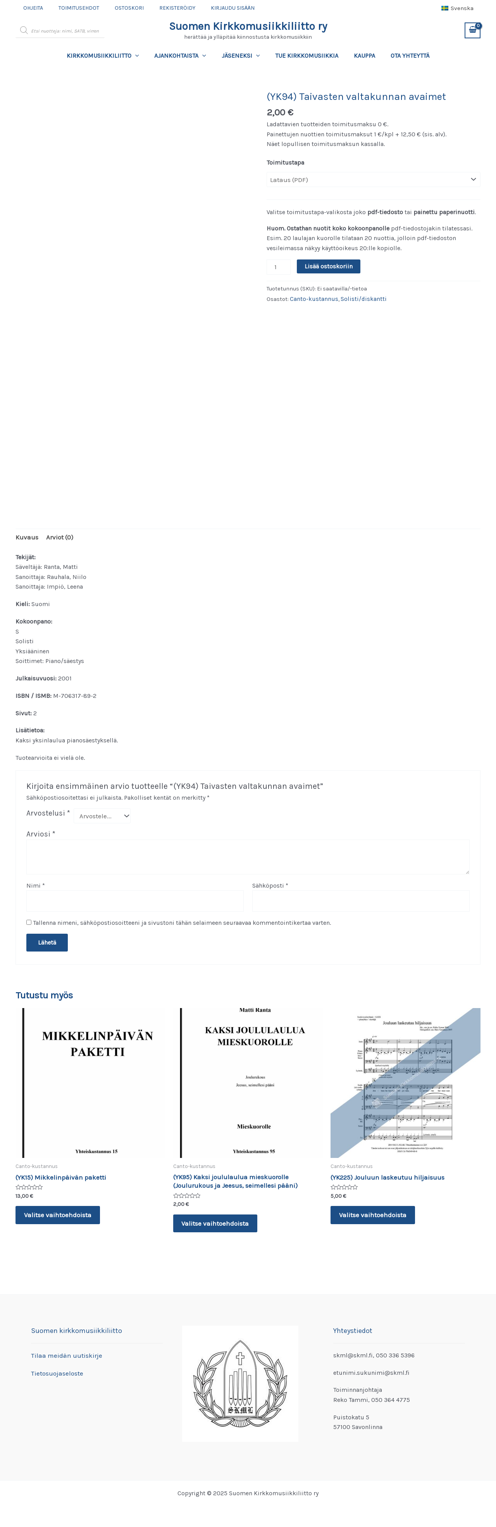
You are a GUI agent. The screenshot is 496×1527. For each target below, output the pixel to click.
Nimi (35, 883)
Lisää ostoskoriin (327, 265)
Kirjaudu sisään (212, 8)
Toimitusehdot (72, 8)
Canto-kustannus (313, 297)
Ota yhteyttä (402, 55)
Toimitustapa (285, 162)
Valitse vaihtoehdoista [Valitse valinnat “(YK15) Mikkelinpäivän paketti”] (58, 1212)
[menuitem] (457, 8)
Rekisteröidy (161, 8)
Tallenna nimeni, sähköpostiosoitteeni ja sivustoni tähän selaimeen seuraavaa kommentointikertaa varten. (182, 919)
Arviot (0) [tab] (57, 536)
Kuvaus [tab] (26, 536)
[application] (143, 55)
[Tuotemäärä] (278, 266)
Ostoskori (117, 8)
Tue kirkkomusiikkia (305, 55)
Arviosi (40, 832)
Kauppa (359, 55)
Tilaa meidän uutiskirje (63, 1355)
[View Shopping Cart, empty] (472, 30)
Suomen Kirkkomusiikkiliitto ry (248, 26)
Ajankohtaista (185, 55)
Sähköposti (270, 883)
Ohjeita (31, 8)
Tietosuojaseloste (56, 1372)
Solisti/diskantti (358, 297)
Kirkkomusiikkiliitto (110, 55)
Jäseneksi (242, 55)
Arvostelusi (48, 812)
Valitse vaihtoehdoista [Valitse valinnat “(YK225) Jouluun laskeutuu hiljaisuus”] (373, 1212)
